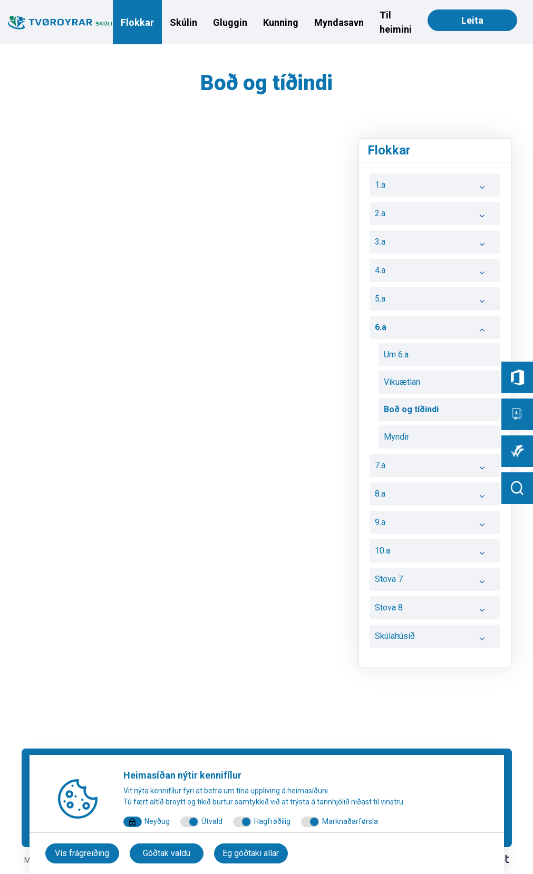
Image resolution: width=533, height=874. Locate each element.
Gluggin (230, 22)
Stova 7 (435, 582)
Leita (472, 20)
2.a (435, 216)
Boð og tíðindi (411, 409)
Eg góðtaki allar (250, 853)
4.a (435, 273)
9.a (435, 525)
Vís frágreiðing (82, 853)
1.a (435, 188)
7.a (435, 468)
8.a (435, 497)
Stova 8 (435, 610)
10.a (435, 553)
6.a (435, 330)
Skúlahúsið (435, 639)
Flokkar (137, 22)
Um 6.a (396, 354)
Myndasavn (339, 22)
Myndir (396, 437)
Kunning (280, 22)
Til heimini (396, 22)
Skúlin (183, 22)
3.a (435, 245)
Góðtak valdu (166, 853)
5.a (435, 301)
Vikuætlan (402, 382)
